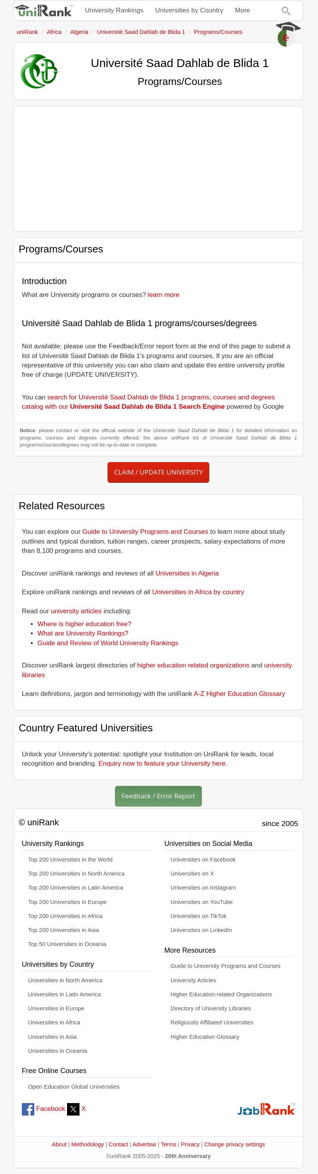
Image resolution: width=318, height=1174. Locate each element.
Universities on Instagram (203, 887)
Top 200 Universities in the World (70, 859)
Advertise (144, 1144)
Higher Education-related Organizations (221, 994)
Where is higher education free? (84, 624)
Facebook (43, 1108)
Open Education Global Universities (74, 1087)
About (59, 1144)
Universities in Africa (54, 1022)
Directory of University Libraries (211, 1008)
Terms (169, 1144)
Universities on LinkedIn (201, 930)
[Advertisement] (158, 168)
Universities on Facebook (203, 859)
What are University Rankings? (82, 633)
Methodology (87, 1144)
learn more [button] (163, 294)
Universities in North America (65, 980)
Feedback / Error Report (158, 795)
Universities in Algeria (187, 573)
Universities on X (192, 873)
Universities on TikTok (199, 916)
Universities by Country (189, 10)
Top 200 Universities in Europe (67, 902)
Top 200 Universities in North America (76, 873)
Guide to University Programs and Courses (145, 531)
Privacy (190, 1144)
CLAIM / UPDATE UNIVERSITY (158, 472)
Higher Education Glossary (205, 1037)
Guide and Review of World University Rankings (107, 643)
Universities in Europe (56, 1008)
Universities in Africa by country (198, 592)
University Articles (193, 980)
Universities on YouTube (202, 902)
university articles (76, 611)
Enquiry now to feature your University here (162, 763)
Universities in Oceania (57, 1051)
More (242, 10)
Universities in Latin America (64, 994)
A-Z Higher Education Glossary (239, 693)
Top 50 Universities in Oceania (67, 944)
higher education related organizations (193, 665)
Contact (118, 1144)
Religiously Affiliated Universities (212, 1022)
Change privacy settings (234, 1144)
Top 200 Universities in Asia (63, 930)
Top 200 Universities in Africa (65, 916)
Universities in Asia (52, 1037)
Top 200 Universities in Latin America (75, 887)
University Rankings (114, 10)
